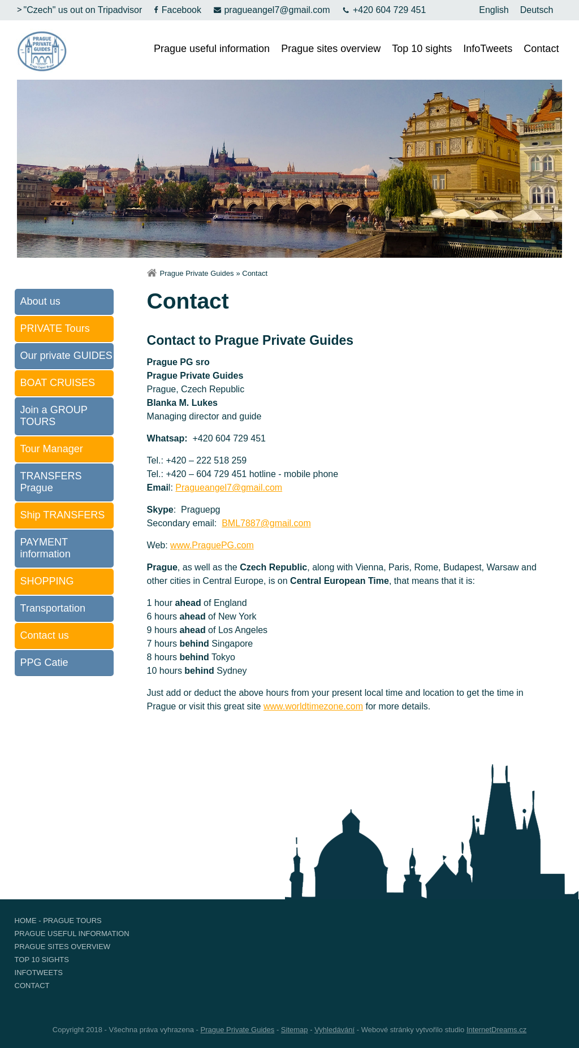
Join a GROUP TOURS (54, 415)
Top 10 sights (422, 48)
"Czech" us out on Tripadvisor (78, 10)
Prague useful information (212, 48)
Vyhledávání (334, 1029)
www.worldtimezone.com (313, 706)
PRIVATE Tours (55, 328)
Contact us (44, 635)
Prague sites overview (331, 48)
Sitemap (294, 1029)
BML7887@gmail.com (266, 523)
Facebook (177, 10)
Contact (541, 48)
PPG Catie (44, 662)
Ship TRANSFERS (62, 515)
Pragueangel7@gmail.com (228, 487)
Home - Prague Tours (58, 920)
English (493, 10)
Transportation (52, 608)
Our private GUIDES (66, 355)
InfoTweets (487, 48)
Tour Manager (51, 448)
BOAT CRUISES (57, 382)
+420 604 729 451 (383, 10)
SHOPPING (47, 581)
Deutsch (537, 10)
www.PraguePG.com (212, 545)
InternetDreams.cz (496, 1029)
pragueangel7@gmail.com (271, 10)
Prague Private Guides (197, 273)
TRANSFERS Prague (51, 481)
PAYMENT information (45, 548)
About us (40, 301)
